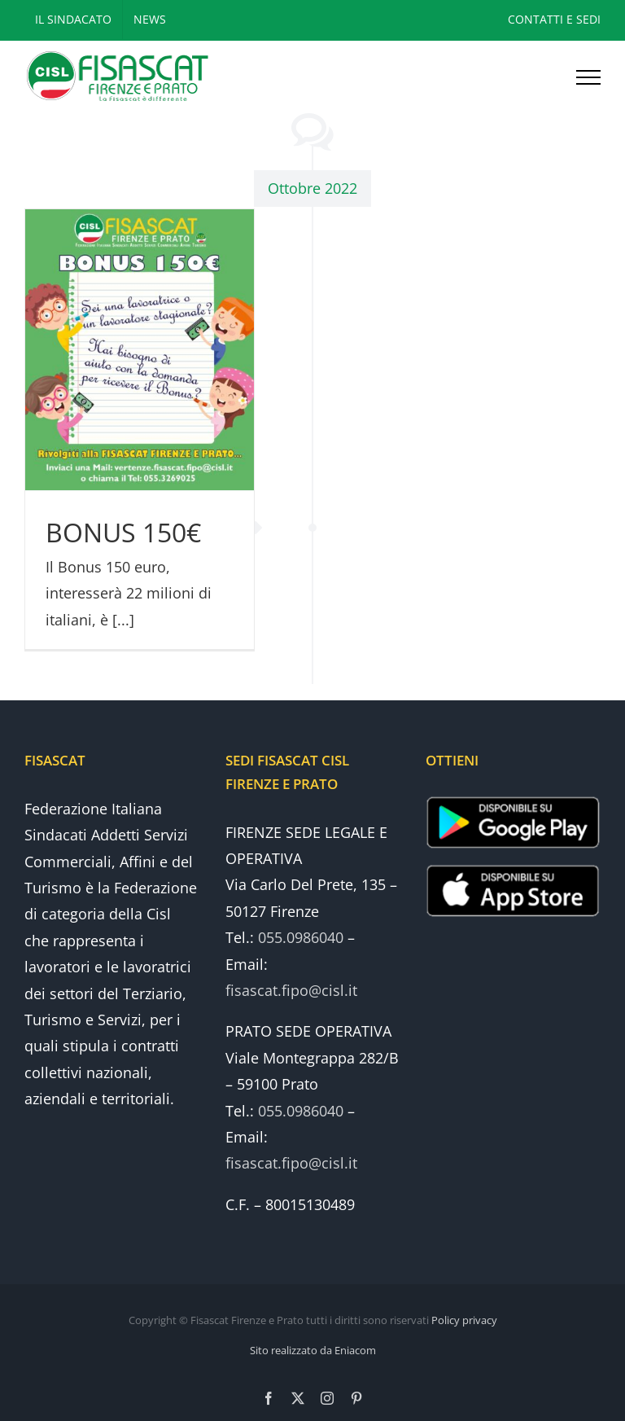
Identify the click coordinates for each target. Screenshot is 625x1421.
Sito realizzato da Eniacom (313, 1350)
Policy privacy (464, 1320)
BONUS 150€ (123, 532)
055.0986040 (300, 937)
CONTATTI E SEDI (554, 19)
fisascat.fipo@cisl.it (291, 990)
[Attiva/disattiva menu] (588, 77)
